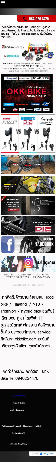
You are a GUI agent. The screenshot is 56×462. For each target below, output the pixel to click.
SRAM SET (7, 63)
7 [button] (39, 56)
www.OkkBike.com (18, 396)
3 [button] (21, 56)
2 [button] (16, 56)
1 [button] (12, 56)
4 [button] (25, 56)
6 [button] (34, 56)
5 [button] (30, 56)
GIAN (26, 66)
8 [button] (43, 56)
